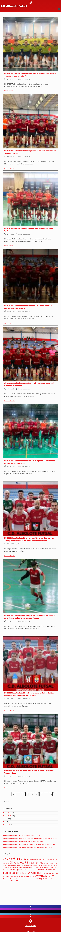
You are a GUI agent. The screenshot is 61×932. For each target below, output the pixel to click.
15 (51, 794)
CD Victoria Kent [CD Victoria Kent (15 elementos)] (26, 867)
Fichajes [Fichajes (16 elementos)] (40, 870)
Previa (4, 822)
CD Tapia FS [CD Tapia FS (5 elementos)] (53, 865)
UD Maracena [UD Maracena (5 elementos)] (6, 881)
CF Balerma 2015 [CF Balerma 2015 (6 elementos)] (48, 867)
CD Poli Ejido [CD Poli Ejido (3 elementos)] (47, 865)
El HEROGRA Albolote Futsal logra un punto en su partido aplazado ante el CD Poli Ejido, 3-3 (27, 847)
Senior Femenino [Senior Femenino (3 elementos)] (31, 879)
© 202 (32, 926)
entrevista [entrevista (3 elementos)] (34, 870)
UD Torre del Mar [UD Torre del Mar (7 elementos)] (15, 881)
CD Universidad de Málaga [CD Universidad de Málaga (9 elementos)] (11, 867)
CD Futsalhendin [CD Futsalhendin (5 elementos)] (12, 865)
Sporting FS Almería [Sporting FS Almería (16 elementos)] (43, 879)
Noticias (5, 819)
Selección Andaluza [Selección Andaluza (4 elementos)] (17, 879)
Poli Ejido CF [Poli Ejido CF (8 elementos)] (32, 876)
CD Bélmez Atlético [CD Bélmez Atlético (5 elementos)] (47, 863)
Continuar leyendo (9, 90)
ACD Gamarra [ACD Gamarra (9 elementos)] (25, 859)
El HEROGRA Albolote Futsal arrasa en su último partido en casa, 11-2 (22, 835)
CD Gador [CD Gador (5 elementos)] (19, 865)
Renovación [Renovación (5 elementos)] (6, 879)
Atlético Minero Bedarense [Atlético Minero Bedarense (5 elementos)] (41, 859)
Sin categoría (6, 825)
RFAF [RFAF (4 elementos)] (10, 879)
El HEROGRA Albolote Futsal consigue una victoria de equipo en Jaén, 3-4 (23, 841)
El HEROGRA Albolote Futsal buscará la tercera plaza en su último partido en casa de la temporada (30, 838)
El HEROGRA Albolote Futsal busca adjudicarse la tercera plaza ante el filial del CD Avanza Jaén (29, 844)
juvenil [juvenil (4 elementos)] (53, 873)
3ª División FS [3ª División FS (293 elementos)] (11, 858)
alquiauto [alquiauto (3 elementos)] (32, 859)
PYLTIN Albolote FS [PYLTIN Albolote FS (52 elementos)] (45, 876)
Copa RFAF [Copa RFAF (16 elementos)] (28, 870)
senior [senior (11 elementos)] (25, 879)
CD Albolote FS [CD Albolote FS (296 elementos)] (18, 862)
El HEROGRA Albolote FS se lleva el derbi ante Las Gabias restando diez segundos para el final (29, 694)
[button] (58, 9)
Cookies (27, 926)
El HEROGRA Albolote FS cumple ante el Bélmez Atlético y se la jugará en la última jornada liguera (29, 616)
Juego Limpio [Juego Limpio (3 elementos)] (48, 873)
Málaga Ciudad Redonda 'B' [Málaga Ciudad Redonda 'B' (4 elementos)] (21, 876)
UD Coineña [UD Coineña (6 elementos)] (54, 879)
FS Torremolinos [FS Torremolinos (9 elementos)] (48, 870)
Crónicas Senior (7, 816)
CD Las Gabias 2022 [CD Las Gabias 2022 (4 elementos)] (27, 865)
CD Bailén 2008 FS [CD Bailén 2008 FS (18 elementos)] (35, 863)
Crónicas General (7, 813)
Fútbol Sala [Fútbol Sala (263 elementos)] (10, 872)
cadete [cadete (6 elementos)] (7, 863)
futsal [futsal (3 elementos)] (55, 870)
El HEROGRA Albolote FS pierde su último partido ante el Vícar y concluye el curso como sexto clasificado (29, 539)
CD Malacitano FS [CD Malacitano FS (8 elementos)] (38, 865)
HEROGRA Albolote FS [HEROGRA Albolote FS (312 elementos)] (31, 872)
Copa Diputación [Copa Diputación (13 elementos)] (17, 870)
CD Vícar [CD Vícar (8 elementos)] (35, 867)
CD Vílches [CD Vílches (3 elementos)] (40, 867)
